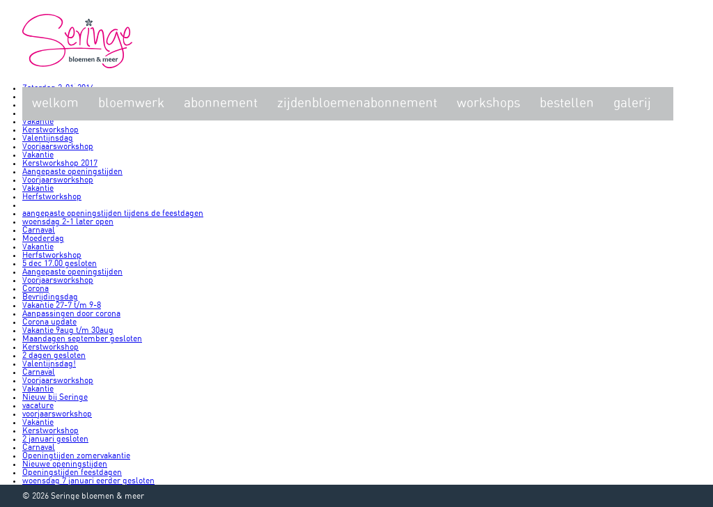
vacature (38, 405)
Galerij (632, 103)
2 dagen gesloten (54, 355)
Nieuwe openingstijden (64, 464)
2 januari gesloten (55, 439)
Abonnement (221, 103)
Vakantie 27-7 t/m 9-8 (61, 305)
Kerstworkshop (50, 129)
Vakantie (38, 121)
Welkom (55, 103)
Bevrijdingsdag (50, 296)
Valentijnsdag (47, 138)
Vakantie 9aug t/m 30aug (67, 330)
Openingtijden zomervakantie (76, 455)
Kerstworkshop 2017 (59, 163)
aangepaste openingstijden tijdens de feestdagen (112, 213)
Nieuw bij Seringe (55, 397)
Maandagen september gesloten (82, 338)
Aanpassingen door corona (71, 313)
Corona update (49, 322)
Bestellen (567, 103)
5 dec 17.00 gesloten (59, 263)
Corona (35, 288)
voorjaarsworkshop (57, 414)
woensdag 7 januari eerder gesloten (88, 480)
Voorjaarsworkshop (57, 146)
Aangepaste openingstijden (72, 171)
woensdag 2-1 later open (67, 221)
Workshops (488, 103)
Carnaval (38, 230)
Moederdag (43, 238)
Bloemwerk (131, 103)
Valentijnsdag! (49, 363)
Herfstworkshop (51, 196)
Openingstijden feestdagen (72, 472)
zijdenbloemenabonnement (357, 103)
